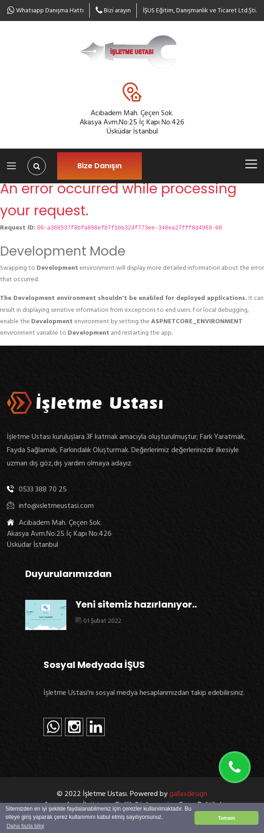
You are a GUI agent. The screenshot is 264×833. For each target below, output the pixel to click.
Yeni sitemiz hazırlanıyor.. (136, 604)
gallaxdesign (188, 794)
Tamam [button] (226, 818)
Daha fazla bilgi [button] (25, 826)
